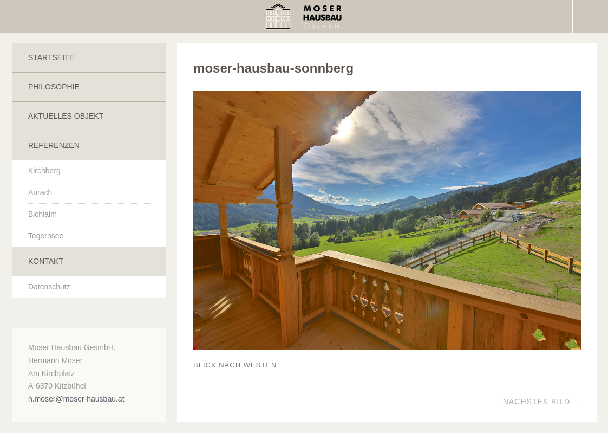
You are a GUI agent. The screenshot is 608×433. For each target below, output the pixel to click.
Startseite (51, 57)
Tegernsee (45, 235)
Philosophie (54, 86)
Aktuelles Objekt (65, 116)
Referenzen (54, 145)
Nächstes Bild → (542, 401)
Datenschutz (49, 286)
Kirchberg (44, 170)
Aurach (40, 192)
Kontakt (45, 261)
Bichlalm (42, 214)
